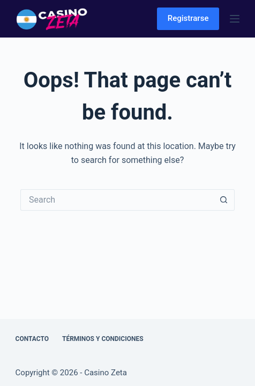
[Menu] (234, 19)
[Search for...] (116, 200)
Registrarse (188, 18)
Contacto (32, 339)
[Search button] (224, 200)
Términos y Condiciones (103, 339)
